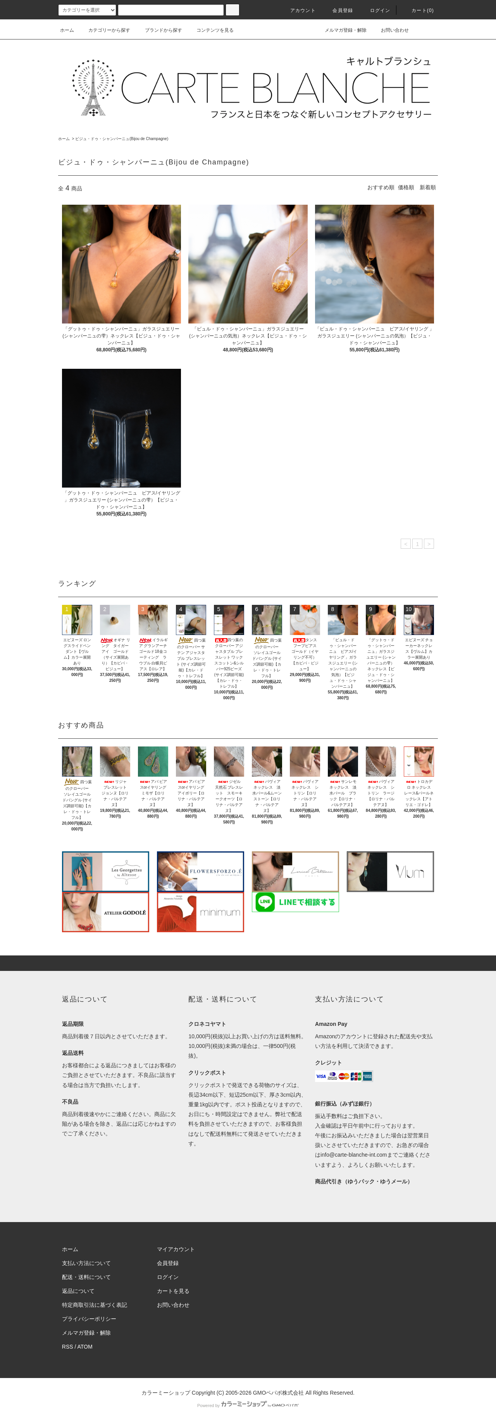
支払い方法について (86, 1263)
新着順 (428, 187)
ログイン (376, 10)
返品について (78, 1291)
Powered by (248, 1405)
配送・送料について (86, 1277)
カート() (418, 10)
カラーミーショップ (165, 1393)
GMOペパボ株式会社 (278, 1393)
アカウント (298, 10)
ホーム (67, 30)
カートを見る (173, 1291)
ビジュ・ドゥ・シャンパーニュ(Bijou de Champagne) (121, 139)
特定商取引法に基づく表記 (94, 1305)
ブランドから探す (159, 30)
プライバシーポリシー (89, 1319)
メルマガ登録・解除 (341, 30)
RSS (67, 1347)
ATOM (85, 1347)
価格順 (406, 187)
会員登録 (338, 10)
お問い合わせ (390, 30)
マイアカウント (176, 1249)
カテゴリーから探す (104, 30)
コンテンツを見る (210, 30)
